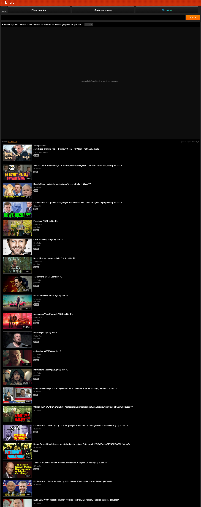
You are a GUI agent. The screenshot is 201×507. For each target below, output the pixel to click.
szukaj (193, 17)
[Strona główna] (8, 3)
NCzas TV (12, 142)
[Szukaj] (93, 17)
